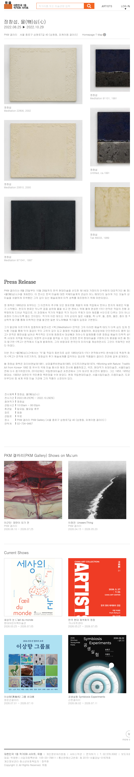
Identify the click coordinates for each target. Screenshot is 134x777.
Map (100, 34)
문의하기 (91, 754)
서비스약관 (76, 754)
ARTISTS (107, 6)
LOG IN (125, 6)
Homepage (88, 34)
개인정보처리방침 (56, 754)
